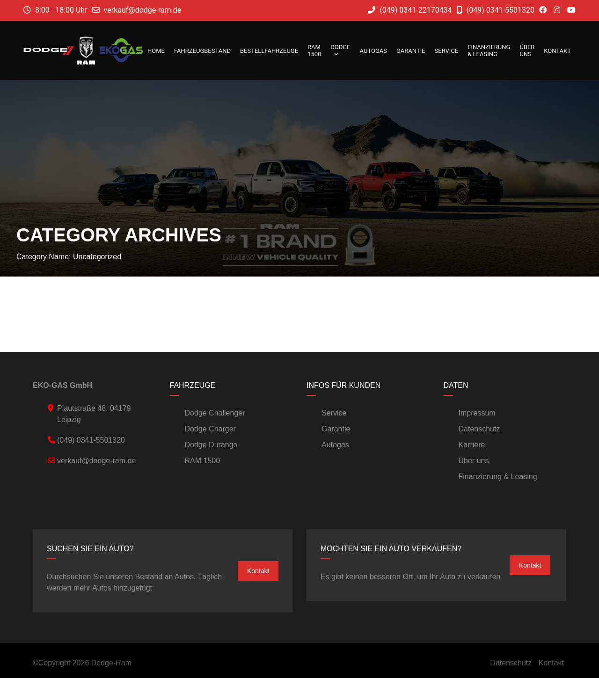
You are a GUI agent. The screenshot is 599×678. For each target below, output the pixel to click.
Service (447, 50)
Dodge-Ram (111, 663)
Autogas (373, 50)
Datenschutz (479, 429)
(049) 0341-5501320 (495, 10)
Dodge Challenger (215, 413)
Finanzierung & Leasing (489, 51)
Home (156, 50)
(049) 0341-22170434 (410, 10)
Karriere (472, 445)
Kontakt (557, 50)
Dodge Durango (211, 445)
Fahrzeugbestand (202, 50)
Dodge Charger (210, 429)
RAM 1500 (314, 51)
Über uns (526, 51)
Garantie (410, 50)
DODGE (340, 51)
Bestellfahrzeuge (269, 50)
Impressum (477, 413)
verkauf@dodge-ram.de (143, 10)
